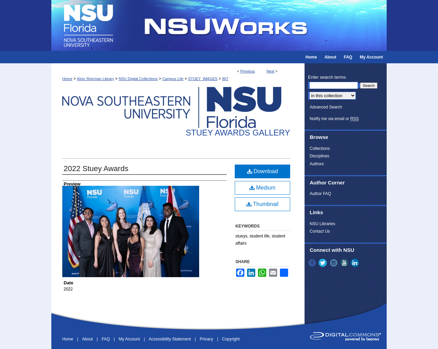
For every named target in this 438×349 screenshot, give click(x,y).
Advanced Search (326, 107)
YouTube (345, 263)
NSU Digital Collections (138, 79)
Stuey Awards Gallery (238, 132)
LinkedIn (355, 263)
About (88, 339)
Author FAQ (320, 193)
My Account (130, 339)
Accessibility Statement (170, 339)
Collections (320, 148)
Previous (247, 71)
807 (225, 79)
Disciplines (319, 156)
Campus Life (172, 79)
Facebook (313, 263)
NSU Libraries (322, 223)
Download (262, 171)
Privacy (207, 339)
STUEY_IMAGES (203, 79)
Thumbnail (262, 204)
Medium (262, 188)
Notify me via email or (334, 118)
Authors (317, 163)
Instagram (334, 263)
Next (270, 71)
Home (67, 79)
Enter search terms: (327, 77)
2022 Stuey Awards (96, 168)
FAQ (106, 339)
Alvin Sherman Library (95, 79)
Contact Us (320, 231)
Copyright (231, 339)
